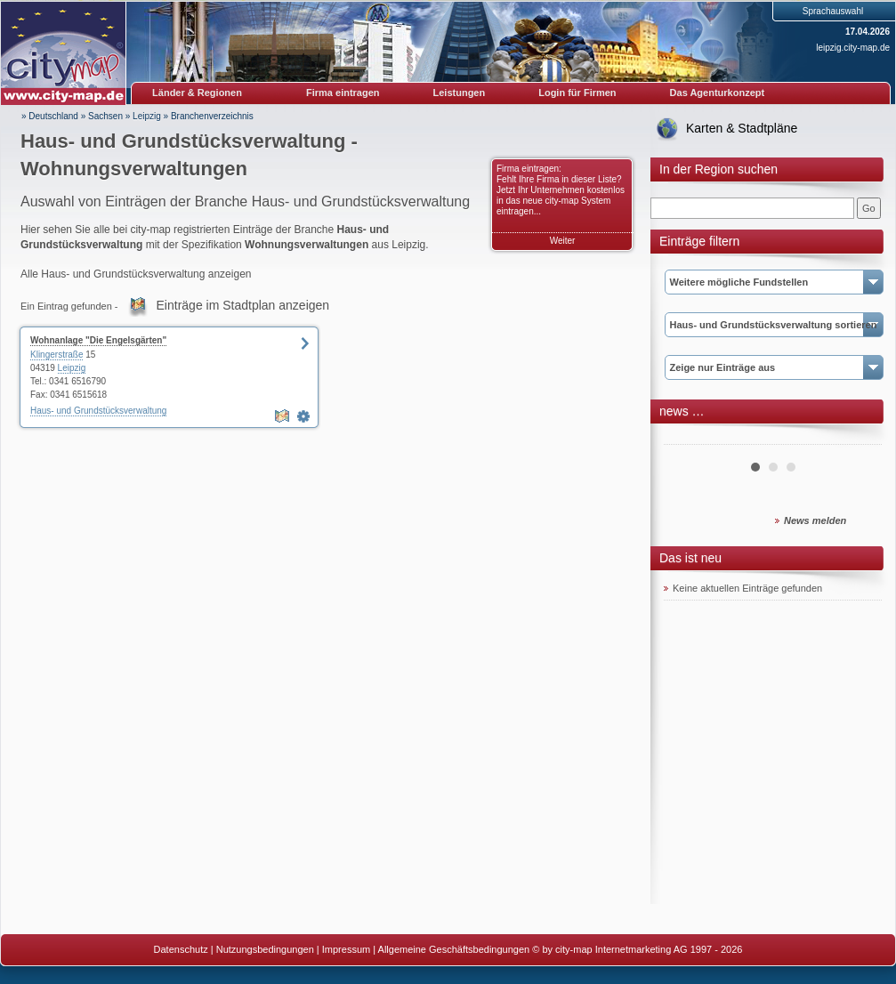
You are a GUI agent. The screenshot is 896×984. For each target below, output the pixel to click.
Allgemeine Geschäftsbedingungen (454, 949)
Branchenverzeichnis (212, 116)
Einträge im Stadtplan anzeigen (243, 305)
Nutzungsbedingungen (265, 949)
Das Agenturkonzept (717, 92)
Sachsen (105, 116)
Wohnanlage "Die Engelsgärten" (98, 340)
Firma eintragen (343, 92)
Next (858, 437)
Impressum (346, 949)
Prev (687, 437)
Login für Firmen (577, 92)
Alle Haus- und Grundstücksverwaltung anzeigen (135, 274)
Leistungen (459, 92)
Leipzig (147, 116)
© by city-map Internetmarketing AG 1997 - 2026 (637, 949)
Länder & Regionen (197, 92)
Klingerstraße (56, 354)
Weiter (563, 241)
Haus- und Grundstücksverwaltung (98, 410)
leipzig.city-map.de (853, 47)
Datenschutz (181, 949)
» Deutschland (49, 116)
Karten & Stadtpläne (741, 128)
